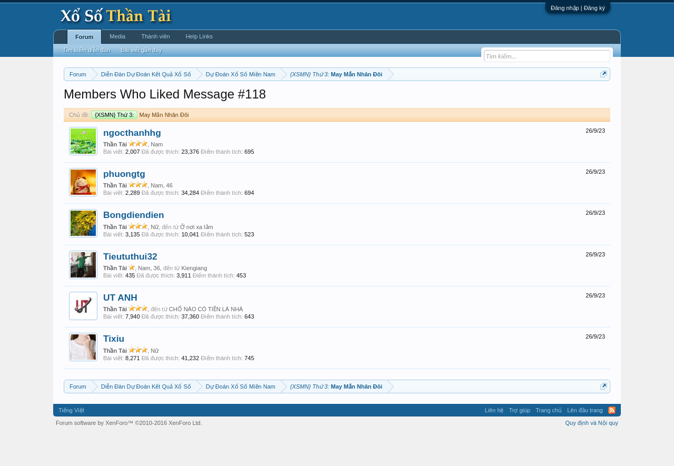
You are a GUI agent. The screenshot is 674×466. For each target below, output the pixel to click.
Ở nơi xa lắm (196, 258)
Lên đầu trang (585, 442)
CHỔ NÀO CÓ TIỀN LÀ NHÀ (206, 341)
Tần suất (474, 100)
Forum (84, 37)
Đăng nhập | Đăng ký (578, 8)
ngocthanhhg (132, 164)
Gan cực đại (439, 100)
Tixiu (113, 370)
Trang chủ (549, 442)
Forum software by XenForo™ (129, 454)
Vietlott (180, 100)
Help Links (199, 36)
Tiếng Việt (71, 442)
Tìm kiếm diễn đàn (86, 50)
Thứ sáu (314, 100)
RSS (612, 441)
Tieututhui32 (130, 288)
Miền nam (85, 100)
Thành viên (155, 36)
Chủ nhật (372, 100)
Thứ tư (256, 100)
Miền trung (150, 100)
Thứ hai (205, 100)
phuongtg (124, 205)
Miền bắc (117, 100)
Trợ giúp (519, 442)
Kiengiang (194, 299)
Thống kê (404, 100)
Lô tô (499, 100)
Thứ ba (232, 100)
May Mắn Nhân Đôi (140, 146)
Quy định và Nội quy (592, 454)
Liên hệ (493, 442)
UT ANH (120, 329)
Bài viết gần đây (141, 50)
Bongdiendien (133, 247)
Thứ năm (284, 100)
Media (117, 36)
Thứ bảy (342, 100)
